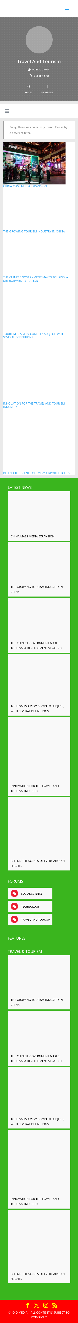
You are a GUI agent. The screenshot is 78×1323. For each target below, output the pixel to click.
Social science (31, 893)
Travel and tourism (36, 919)
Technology (30, 906)
